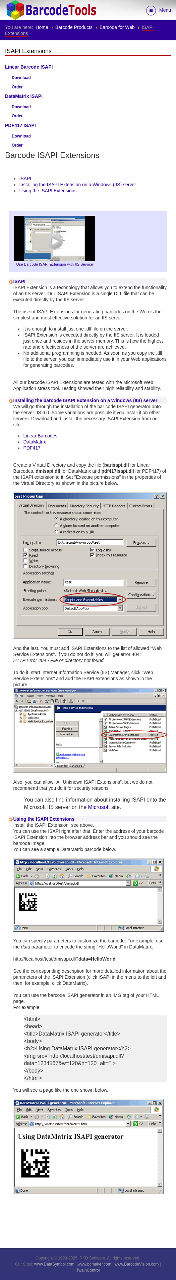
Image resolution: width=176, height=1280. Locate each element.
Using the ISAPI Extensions (47, 190)
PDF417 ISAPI (20, 125)
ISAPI (25, 178)
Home (42, 27)
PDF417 (31, 448)
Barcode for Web (117, 27)
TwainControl (88, 1270)
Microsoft (99, 807)
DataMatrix (34, 441)
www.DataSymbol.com (54, 1264)
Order (17, 87)
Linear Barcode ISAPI (29, 67)
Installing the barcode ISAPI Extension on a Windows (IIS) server (85, 400)
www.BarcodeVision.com (137, 1264)
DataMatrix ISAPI (24, 96)
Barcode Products (74, 27)
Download (21, 77)
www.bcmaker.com (94, 1264)
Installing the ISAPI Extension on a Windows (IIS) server (77, 184)
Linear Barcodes (40, 435)
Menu (158, 10)
